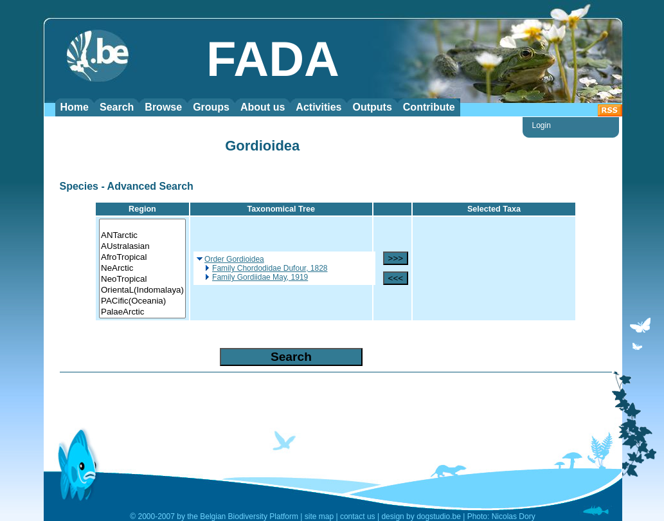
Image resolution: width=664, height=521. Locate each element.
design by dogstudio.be (420, 516)
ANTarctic (142, 235)
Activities (318, 107)
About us (262, 107)
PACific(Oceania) (142, 301)
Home (74, 107)
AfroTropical (142, 257)
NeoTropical (142, 279)
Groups (211, 107)
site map (319, 516)
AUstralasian (142, 246)
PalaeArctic (142, 312)
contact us (357, 516)
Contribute (429, 107)
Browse (163, 107)
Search (117, 107)
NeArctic (142, 268)
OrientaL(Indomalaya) (142, 290)
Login (541, 125)
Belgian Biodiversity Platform (249, 516)
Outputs (371, 107)
